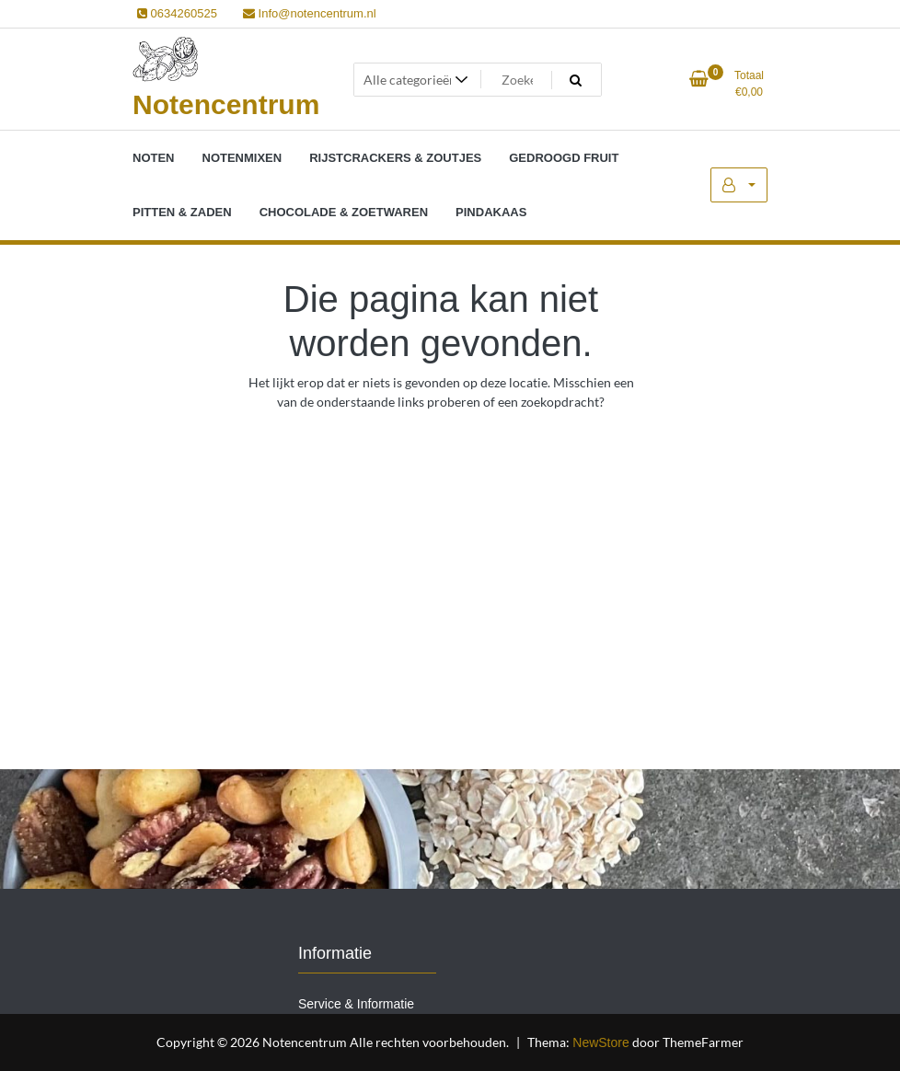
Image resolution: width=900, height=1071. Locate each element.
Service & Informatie (356, 1003)
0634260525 (177, 13)
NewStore (600, 1042)
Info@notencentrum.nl (309, 13)
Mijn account (738, 184)
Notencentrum (226, 104)
